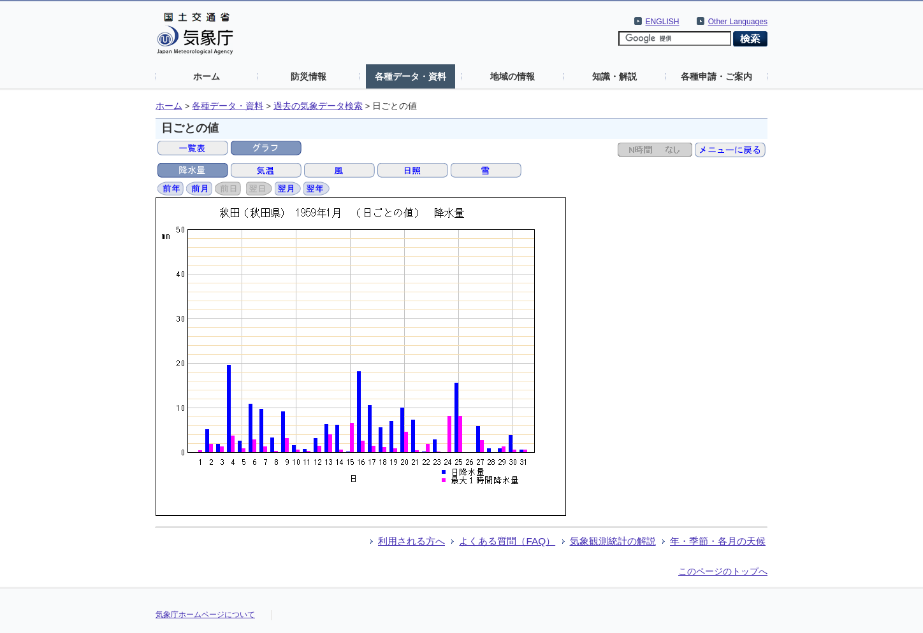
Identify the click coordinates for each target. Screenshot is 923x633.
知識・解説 (614, 76)
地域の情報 (512, 76)
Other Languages (737, 21)
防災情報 (308, 76)
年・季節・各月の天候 (718, 541)
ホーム (206, 76)
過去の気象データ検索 (318, 106)
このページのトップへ (722, 571)
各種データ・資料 (410, 76)
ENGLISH (663, 21)
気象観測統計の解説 (613, 541)
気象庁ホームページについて (205, 614)
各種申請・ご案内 (716, 76)
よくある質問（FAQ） (507, 541)
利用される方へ (411, 541)
